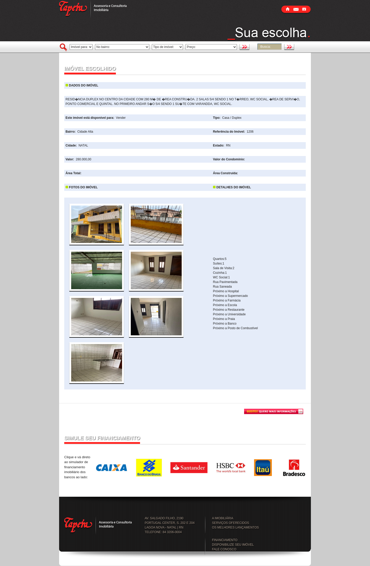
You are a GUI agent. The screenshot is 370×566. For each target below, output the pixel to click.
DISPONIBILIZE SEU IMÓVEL (233, 545)
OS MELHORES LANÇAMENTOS (235, 527)
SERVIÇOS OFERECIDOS (230, 523)
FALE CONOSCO (224, 549)
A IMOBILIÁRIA (222, 518)
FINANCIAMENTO (224, 540)
